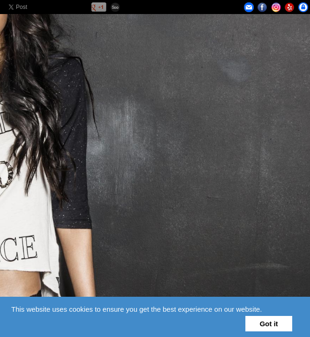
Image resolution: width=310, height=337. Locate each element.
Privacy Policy (303, 7)
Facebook (262, 7)
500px (115, 7)
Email (249, 7)
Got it (268, 324)
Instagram (276, 7)
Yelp (290, 7)
